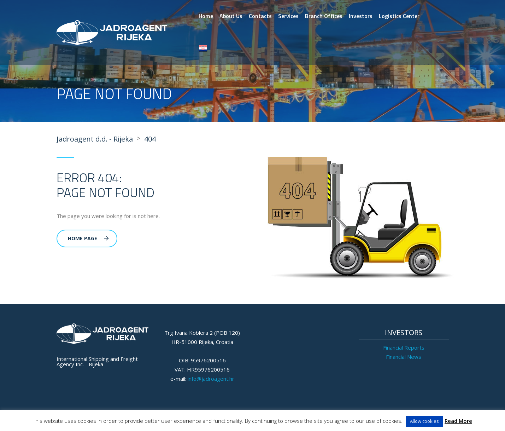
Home (206, 16)
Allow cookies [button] (424, 421)
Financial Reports (403, 347)
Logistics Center (399, 16)
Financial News (403, 356)
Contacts (260, 16)
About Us (230, 16)
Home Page (88, 238)
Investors (360, 16)
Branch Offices (323, 16)
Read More (458, 420)
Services (288, 16)
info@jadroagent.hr (211, 378)
